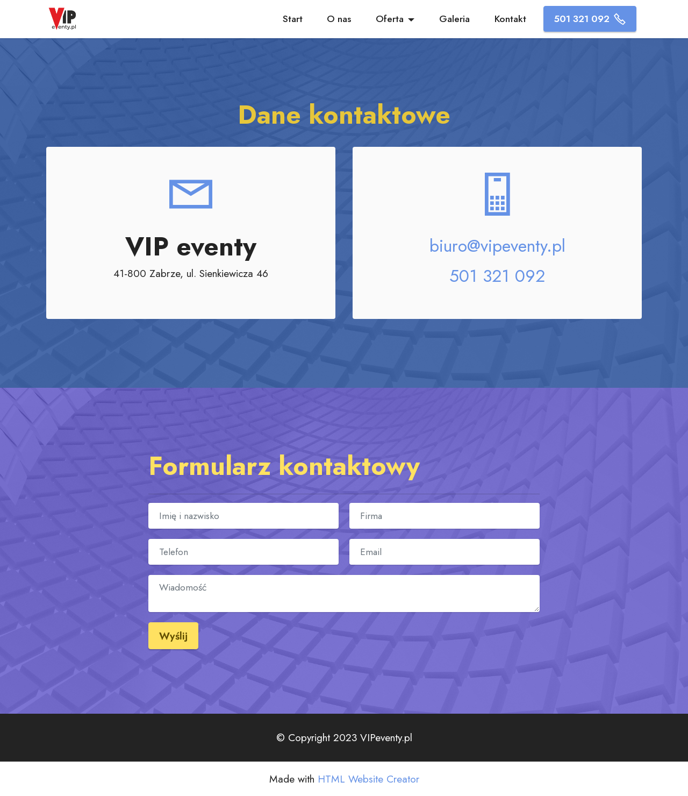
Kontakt (510, 19)
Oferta (390, 19)
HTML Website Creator (368, 779)
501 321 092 (590, 19)
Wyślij (173, 635)
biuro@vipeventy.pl (497, 245)
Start (293, 19)
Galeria (454, 19)
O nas (339, 19)
